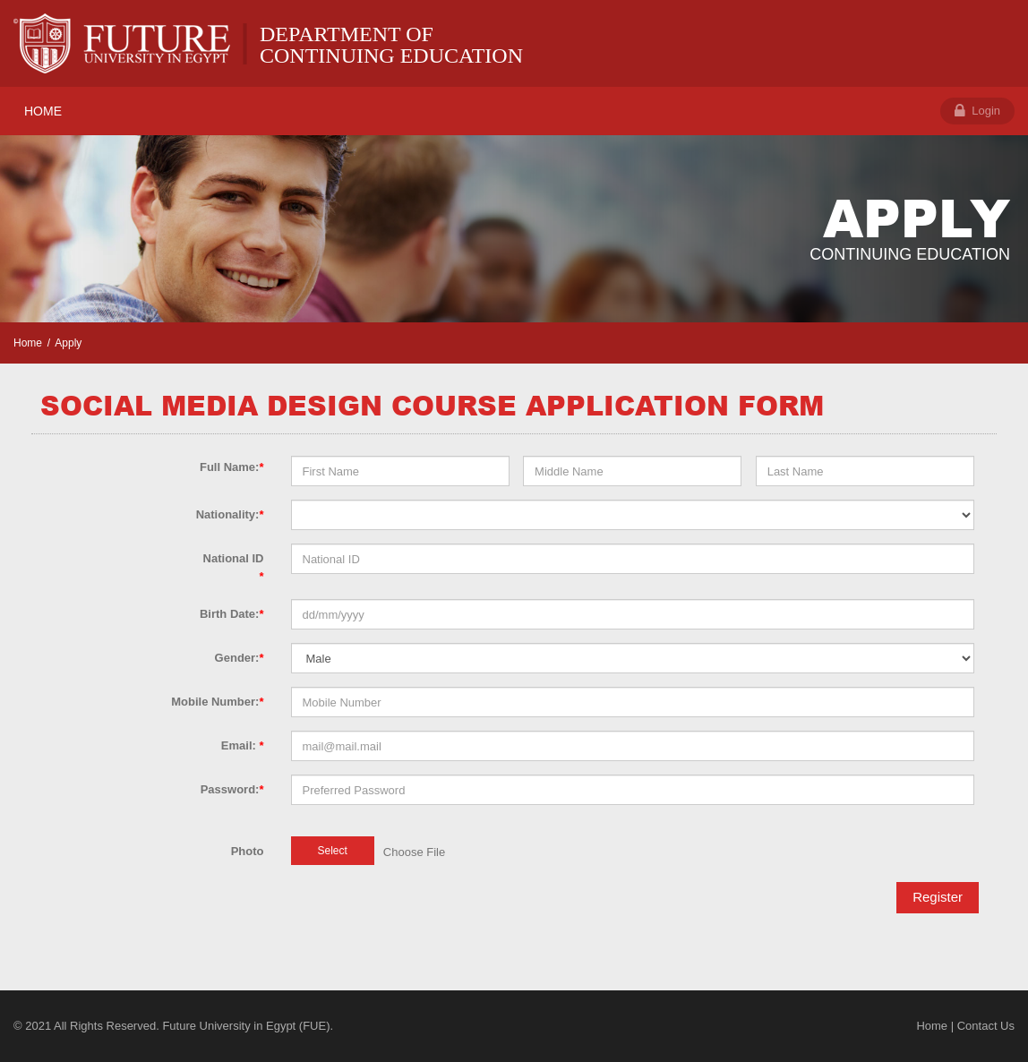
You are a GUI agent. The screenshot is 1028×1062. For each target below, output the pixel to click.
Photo (247, 851)
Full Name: (232, 467)
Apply (68, 343)
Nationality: (230, 514)
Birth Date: (232, 614)
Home (27, 343)
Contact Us (986, 1025)
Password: (232, 789)
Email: (242, 745)
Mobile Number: (217, 701)
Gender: (239, 657)
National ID (233, 567)
